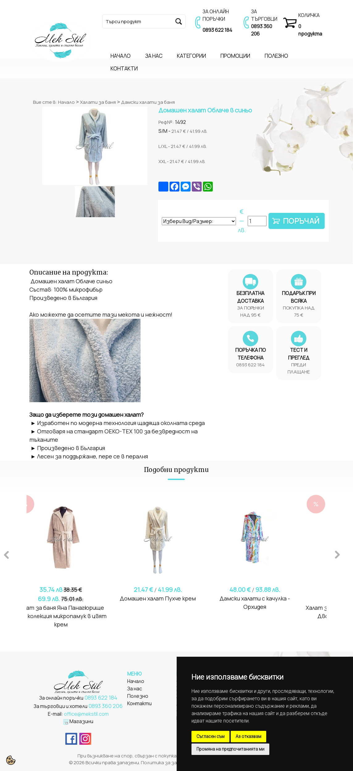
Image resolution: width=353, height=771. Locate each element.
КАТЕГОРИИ (191, 55)
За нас (134, 688)
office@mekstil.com (86, 713)
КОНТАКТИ (124, 68)
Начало (66, 102)
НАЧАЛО (121, 55)
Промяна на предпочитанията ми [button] (230, 749)
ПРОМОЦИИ (235, 55)
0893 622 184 (217, 30)
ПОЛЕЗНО (276, 55)
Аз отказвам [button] (248, 736)
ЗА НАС (153, 55)
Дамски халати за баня (148, 102)
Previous (6, 554)
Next (337, 554)
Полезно (137, 696)
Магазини (81, 721)
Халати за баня (98, 102)
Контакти (139, 703)
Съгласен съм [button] (210, 736)
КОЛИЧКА (309, 15)
